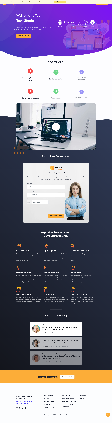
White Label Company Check (69, 401)
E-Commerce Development (80, 251)
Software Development (24, 272)
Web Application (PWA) (51, 272)
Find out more (45, 1)
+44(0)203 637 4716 (22, 403)
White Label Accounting (68, 398)
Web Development (22, 251)
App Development (50, 251)
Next (97, 30)
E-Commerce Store (49, 407)
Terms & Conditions (85, 398)
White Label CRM (66, 395)
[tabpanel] (56, 29)
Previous (14, 30)
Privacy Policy (83, 395)
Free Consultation (23, 35)
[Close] (60, 2)
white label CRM (29, 297)
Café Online (47, 404)
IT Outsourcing (76, 272)
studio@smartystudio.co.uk (24, 401)
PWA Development (49, 401)
